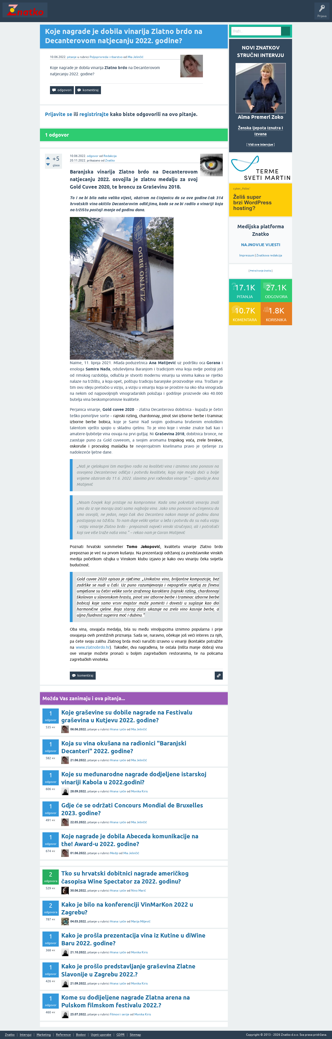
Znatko (110, 160)
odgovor (92, 156)
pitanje (72, 57)
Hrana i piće (118, 729)
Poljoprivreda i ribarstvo (106, 57)
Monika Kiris (139, 791)
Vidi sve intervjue (260, 144)
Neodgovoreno (77, 14)
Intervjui (25, 1034)
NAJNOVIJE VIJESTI (260, 244)
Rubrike (98, 14)
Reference (63, 1034)
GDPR (121, 1034)
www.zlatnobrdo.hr (93, 647)
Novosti (56, 14)
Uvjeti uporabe (101, 1034)
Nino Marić (138, 890)
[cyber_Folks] (260, 180)
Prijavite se (58, 114)
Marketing (44, 1034)
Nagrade (177, 14)
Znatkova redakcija (269, 255)
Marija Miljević (140, 921)
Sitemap (135, 1034)
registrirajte (94, 114)
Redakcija (110, 156)
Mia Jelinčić (135, 57)
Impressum (246, 255)
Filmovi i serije (119, 1014)
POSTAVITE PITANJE (124, 14)
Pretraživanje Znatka (260, 270)
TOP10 (161, 14)
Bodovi (81, 1034)
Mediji (114, 853)
